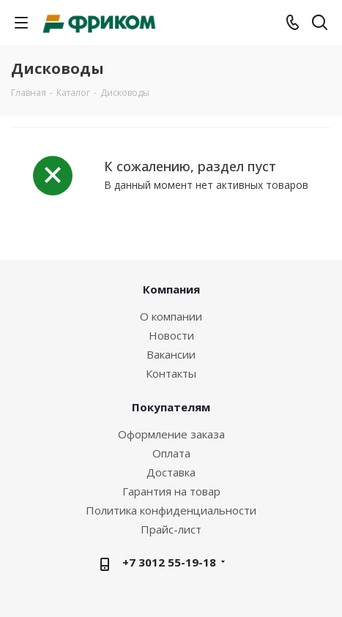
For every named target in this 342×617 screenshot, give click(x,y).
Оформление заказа (171, 434)
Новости (171, 335)
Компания (171, 289)
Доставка (171, 472)
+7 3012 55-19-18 (169, 562)
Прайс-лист (171, 529)
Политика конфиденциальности (171, 510)
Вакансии (171, 354)
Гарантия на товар (171, 491)
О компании (171, 316)
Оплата (171, 453)
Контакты (171, 373)
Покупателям (171, 407)
